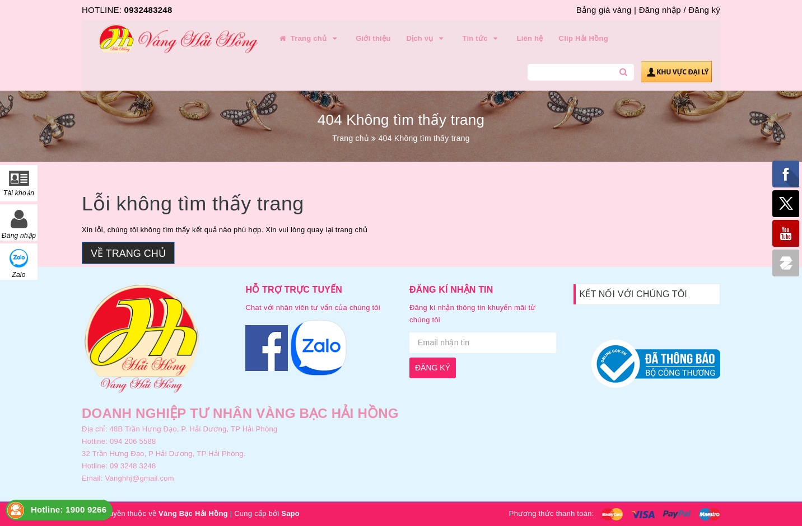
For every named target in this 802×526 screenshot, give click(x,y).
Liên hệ (530, 38)
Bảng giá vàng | (606, 10)
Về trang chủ (128, 253)
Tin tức (481, 38)
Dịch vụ (426, 38)
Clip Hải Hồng (583, 38)
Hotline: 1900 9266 (68, 509)
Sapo (290, 513)
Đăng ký (704, 10)
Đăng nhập (660, 10)
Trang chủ (308, 38)
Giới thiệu (373, 38)
